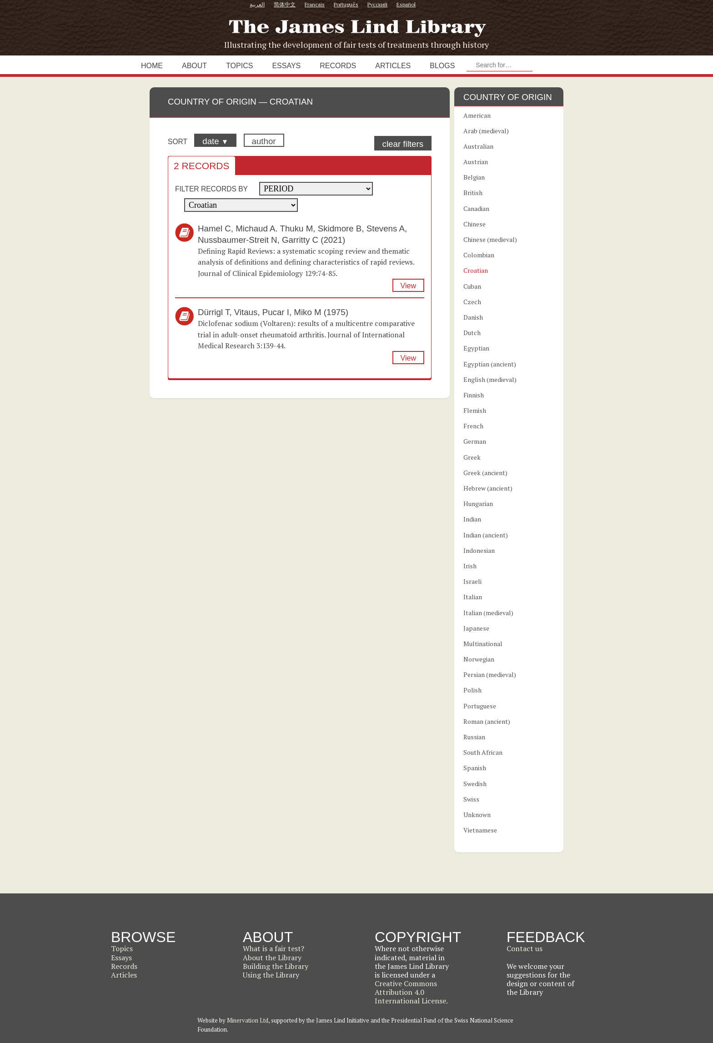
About (194, 66)
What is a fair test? (273, 948)
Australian (478, 146)
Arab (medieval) (486, 130)
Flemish (474, 410)
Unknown (477, 814)
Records (338, 66)
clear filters (402, 144)
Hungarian (478, 503)
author (264, 141)
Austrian (475, 161)
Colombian (478, 255)
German (474, 441)
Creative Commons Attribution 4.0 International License (410, 992)
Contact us (524, 948)
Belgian (474, 177)
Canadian (476, 208)
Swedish (475, 783)
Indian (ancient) (485, 535)
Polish (472, 690)
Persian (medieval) (489, 674)
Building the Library (275, 966)
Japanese (476, 628)
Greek (472, 457)
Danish (473, 317)
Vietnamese (480, 830)
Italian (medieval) (488, 612)
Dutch (472, 332)
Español (406, 4)
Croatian (475, 270)
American (477, 115)
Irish (470, 566)
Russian (474, 736)
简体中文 (285, 4)
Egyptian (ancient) (489, 364)
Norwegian (478, 659)
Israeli (472, 581)
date (215, 141)
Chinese (474, 224)
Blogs (442, 66)
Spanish (474, 767)
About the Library (272, 958)
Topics (239, 66)
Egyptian (476, 348)
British (472, 192)
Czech (472, 301)
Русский (377, 4)
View (408, 286)
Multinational (482, 643)
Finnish (473, 395)
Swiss (471, 799)
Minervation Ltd (247, 1020)
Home (152, 66)
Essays (286, 66)
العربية (257, 4)
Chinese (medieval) (490, 239)
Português (346, 4)
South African (482, 752)
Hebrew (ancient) (487, 488)
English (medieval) (490, 379)
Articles (393, 66)
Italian (472, 596)
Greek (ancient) (485, 472)
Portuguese (479, 706)
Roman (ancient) (486, 721)
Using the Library (271, 975)
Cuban (472, 286)
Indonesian (479, 550)
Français (315, 4)
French (473, 425)
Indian (472, 519)
